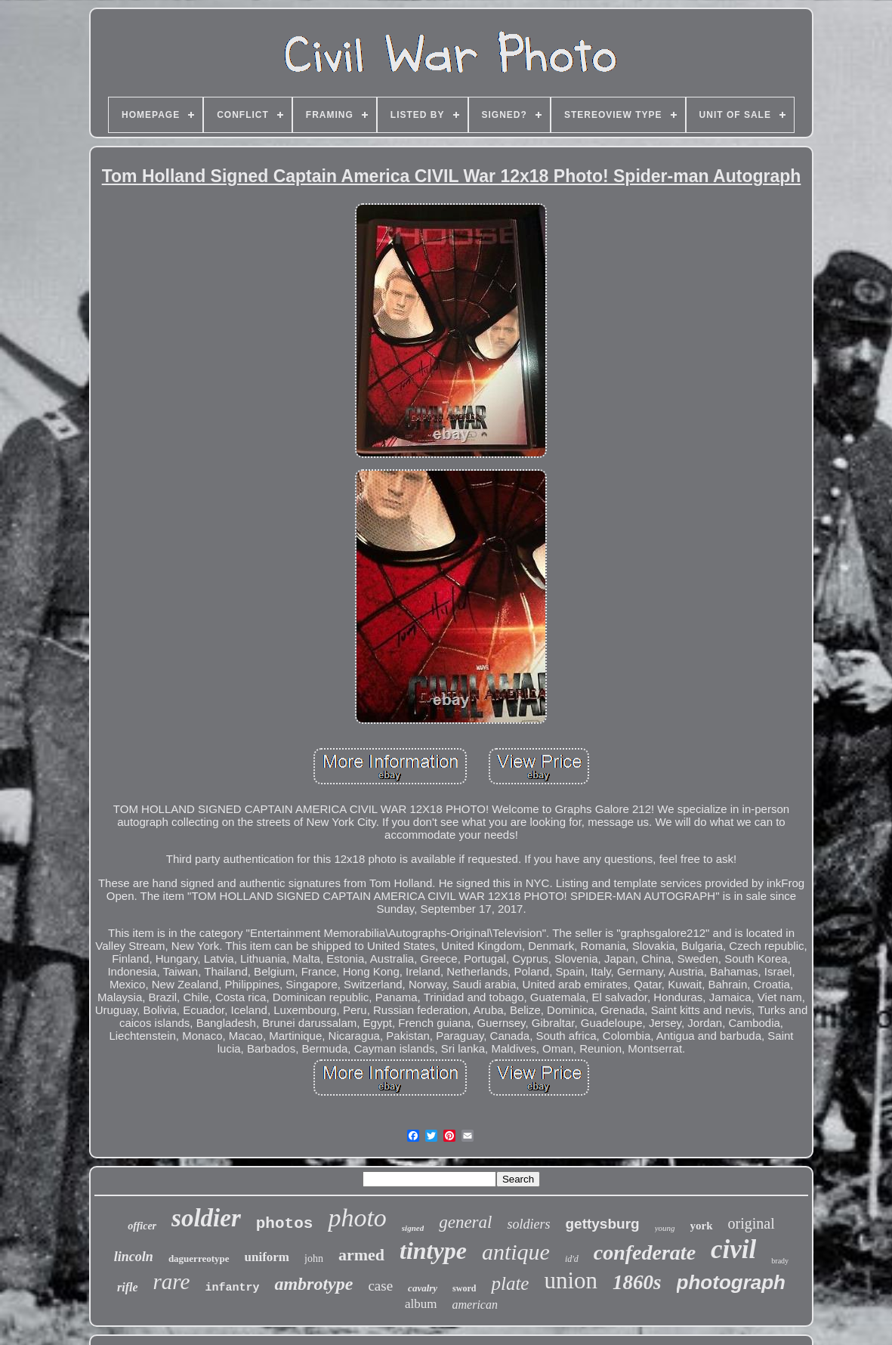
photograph (731, 1282)
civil (733, 1249)
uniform (267, 1257)
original (751, 1223)
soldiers (528, 1224)
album (421, 1304)
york (701, 1226)
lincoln (133, 1256)
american (475, 1304)
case (380, 1286)
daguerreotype (199, 1258)
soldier (206, 1218)
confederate (645, 1252)
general (465, 1222)
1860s (637, 1282)
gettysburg (602, 1224)
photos (284, 1223)
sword (464, 1288)
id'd (572, 1259)
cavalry (422, 1288)
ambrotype (313, 1284)
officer (142, 1226)
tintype (433, 1250)
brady (780, 1261)
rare (171, 1281)
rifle (127, 1287)
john (313, 1258)
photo (357, 1218)
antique (516, 1251)
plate (510, 1283)
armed (361, 1254)
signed (413, 1227)
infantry (232, 1288)
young (665, 1227)
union (570, 1280)
